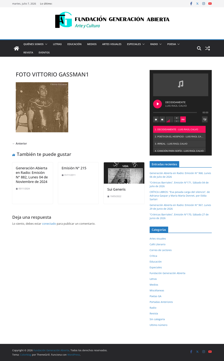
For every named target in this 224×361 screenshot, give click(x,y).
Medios (92, 44)
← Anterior (19, 143)
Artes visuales (111, 44)
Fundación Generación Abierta (167, 273)
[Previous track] (156, 119)
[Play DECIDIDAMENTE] (157, 104)
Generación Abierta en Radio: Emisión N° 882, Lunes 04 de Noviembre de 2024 (32, 175)
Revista (28, 52)
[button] (45, 44)
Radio (154, 44)
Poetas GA (155, 296)
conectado (49, 224)
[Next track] (162, 119)
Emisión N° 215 (74, 168)
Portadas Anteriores (161, 302)
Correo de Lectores (161, 250)
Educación (74, 44)
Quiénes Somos (33, 44)
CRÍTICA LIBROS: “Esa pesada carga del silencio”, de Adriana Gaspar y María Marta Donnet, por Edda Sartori (180, 195)
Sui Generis (116, 189)
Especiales (134, 44)
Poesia (171, 44)
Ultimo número (158, 325)
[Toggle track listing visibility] (205, 119)
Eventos (44, 52)
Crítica (153, 255)
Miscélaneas (157, 290)
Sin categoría (157, 319)
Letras (57, 44)
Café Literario (157, 244)
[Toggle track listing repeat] (183, 119)
